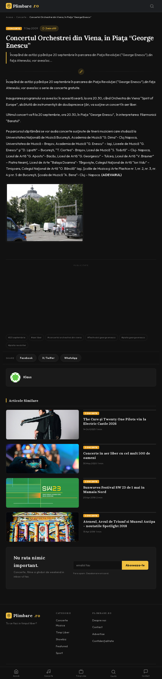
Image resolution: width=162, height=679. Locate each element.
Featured (62, 646)
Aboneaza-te (135, 565)
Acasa (9, 17)
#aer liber (36, 337)
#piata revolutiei (17, 345)
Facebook (26, 358)
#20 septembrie (16, 337)
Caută (113, 674)
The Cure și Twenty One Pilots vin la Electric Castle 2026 (114, 421)
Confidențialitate (103, 641)
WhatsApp (70, 358)
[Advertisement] (81, 297)
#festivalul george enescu (101, 337)
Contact (97, 627)
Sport (59, 653)
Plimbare (23, 615)
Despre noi (99, 620)
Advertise (98, 634)
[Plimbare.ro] (22, 6)
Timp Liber (62, 632)
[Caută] (152, 6)
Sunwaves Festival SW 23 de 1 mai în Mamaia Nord (114, 489)
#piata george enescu (133, 337)
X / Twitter (48, 358)
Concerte (21, 17)
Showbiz (61, 639)
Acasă (16, 673)
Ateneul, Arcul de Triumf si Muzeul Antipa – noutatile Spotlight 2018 (119, 523)
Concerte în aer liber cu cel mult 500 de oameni (116, 455)
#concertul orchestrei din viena (64, 337)
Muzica (60, 625)
